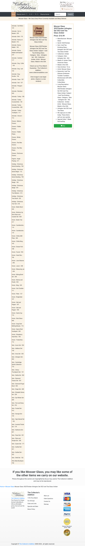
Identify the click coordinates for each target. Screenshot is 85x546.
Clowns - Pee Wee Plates (17, 149)
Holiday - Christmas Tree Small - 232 (17, 197)
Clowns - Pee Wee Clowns (17, 144)
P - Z (36, 14)
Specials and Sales (33, 506)
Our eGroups (31, 500)
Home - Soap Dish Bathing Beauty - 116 (17, 325)
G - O (30, 14)
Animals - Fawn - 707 (18, 79)
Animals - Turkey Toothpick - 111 (16, 111)
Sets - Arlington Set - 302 (17, 358)
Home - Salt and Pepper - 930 (16, 309)
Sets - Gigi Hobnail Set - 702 (18, 420)
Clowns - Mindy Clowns (16, 138)
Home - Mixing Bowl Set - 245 (17, 275)
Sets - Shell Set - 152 (17, 457)
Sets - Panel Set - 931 (18, 435)
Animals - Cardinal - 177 (17, 59)
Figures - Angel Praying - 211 (16, 160)
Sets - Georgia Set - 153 (17, 415)
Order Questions (48, 498)
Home (13, 14)
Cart (67, 9)
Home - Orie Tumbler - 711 (18, 289)
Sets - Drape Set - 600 (18, 389)
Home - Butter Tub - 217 (17, 221)
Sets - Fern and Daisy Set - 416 (18, 404)
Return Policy (31, 509)
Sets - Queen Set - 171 (18, 443)
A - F (22, 14)
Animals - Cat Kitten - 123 (18, 27)
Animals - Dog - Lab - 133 (17, 70)
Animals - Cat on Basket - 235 (16, 32)
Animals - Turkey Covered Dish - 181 (17, 101)
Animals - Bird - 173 (17, 36)
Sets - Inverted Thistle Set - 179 (18, 425)
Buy (63, 126)
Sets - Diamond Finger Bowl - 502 (18, 385)
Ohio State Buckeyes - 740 (18, 462)
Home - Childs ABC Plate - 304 (17, 237)
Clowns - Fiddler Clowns (16, 127)
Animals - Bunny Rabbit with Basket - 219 (17, 53)
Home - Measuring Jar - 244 (18, 270)
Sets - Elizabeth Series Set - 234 (18, 393)
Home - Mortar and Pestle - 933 (17, 281)
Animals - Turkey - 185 (18, 96)
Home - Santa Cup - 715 (17, 314)
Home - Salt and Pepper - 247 (16, 303)
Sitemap (46, 504)
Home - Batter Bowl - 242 (17, 208)
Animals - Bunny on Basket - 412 (17, 41)
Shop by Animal (44, 14)
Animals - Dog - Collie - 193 (18, 64)
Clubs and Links (32, 503)
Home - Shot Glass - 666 (17, 319)
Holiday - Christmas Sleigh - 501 (17, 186)
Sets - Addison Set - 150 (17, 349)
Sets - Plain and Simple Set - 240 (16, 439)
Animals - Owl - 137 (17, 82)
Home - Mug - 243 (17, 285)
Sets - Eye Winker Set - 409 (18, 399)
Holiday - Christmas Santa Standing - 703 (18, 176)
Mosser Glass (49, 479)
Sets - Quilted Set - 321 (17, 448)
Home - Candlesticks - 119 (18, 232)
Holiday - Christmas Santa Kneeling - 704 (17, 165)
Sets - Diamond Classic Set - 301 (16, 379)
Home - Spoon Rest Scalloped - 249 (17, 330)
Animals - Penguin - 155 (17, 87)
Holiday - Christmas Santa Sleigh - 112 (17, 170)
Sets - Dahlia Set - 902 (18, 375)
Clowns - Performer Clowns (17, 154)
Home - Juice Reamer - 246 (18, 262)
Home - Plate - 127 (17, 293)
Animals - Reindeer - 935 (17, 92)
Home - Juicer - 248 (17, 266)
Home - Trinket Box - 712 (17, 341)
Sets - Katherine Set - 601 (18, 431)
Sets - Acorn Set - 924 (18, 345)
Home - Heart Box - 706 (17, 256)
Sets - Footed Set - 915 (17, 409)
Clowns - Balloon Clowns (16, 122)
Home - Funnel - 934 (17, 252)
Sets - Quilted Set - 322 (17, 453)
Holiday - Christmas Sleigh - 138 (17, 181)
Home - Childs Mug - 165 (17, 242)
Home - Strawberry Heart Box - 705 (17, 335)
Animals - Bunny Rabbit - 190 (16, 46)
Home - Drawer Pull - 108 (17, 248)
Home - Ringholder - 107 (17, 298)
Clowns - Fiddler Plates (16, 133)
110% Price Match (33, 498)
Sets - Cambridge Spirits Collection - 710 (17, 364)
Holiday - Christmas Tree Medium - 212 (17, 192)
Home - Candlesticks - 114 (18, 226)
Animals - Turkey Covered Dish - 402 (17, 106)
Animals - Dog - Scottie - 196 (16, 75)
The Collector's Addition (18, 498)
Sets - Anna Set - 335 (18, 353)
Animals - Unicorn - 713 (17, 117)
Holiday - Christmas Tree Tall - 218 (17, 203)
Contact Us (47, 501)
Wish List (46, 495)
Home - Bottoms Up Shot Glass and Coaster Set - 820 (17, 214)
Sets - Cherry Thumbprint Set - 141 (18, 371)
